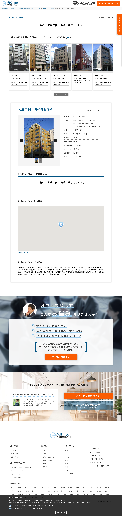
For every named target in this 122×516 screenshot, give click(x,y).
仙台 (74, 466)
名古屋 (74, 460)
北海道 (12, 490)
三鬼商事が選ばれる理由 (52, 460)
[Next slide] (64, 97)
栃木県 (70, 490)
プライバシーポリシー (102, 458)
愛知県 (70, 493)
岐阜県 (56, 493)
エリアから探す (15, 453)
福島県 (56, 490)
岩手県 (27, 490)
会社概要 (47, 453)
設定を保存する (61, 512)
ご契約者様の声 (49, 470)
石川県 (27, 493)
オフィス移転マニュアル (16, 466)
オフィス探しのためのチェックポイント (21, 470)
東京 (74, 453)
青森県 (20, 490)
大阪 (74, 456)
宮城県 (34, 490)
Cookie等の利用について (24, 502)
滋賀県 (85, 493)
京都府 (92, 493)
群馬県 (77, 490)
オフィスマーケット (77, 449)
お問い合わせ (99, 449)
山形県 (48, 490)
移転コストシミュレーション (18, 473)
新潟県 (12, 493)
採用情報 (47, 466)
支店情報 (47, 456)
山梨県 (41, 493)
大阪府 (99, 493)
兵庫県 (106, 493)
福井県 (34, 493)
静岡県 (63, 493)
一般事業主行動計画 (50, 463)
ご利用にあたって (101, 462)
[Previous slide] (57, 97)
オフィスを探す (14, 449)
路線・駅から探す (15, 460)
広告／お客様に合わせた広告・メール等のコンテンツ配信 (26, 508)
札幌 (74, 463)
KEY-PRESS (100, 452)
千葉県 (92, 490)
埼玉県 (85, 490)
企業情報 (46, 449)
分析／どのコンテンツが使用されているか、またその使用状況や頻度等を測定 (32, 505)
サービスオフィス (100, 455)
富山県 (20, 493)
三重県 (77, 493)
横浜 (74, 470)
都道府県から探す (14, 486)
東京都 (99, 490)
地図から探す (14, 456)
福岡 (74, 473)
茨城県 (63, 490)
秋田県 (41, 490)
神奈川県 (107, 490)
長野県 (48, 493)
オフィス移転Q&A (16, 480)
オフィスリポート (77, 476)
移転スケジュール (15, 476)
